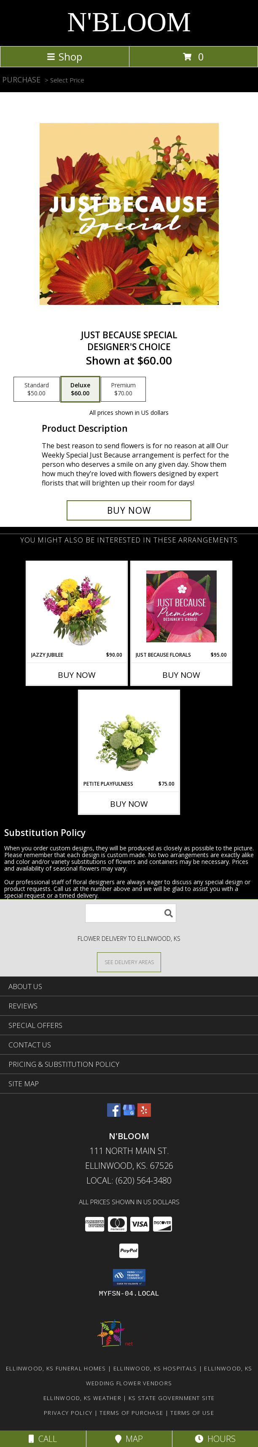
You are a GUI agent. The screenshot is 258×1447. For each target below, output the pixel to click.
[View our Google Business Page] (129, 1114)
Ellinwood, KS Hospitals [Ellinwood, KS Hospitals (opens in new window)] (155, 1368)
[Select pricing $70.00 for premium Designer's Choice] (123, 389)
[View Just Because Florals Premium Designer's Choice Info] (181, 606)
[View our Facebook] (114, 1114)
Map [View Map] (129, 1438)
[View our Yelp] (144, 1114)
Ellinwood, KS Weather (82, 1398)
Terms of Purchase (131, 1413)
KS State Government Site (172, 1398)
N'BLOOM (129, 22)
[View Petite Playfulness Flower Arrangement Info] (129, 735)
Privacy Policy (68, 1413)
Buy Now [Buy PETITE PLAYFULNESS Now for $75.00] (129, 803)
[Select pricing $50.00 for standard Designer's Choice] (36, 389)
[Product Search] (130, 913)
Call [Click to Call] (43, 1438)
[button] (129, 1277)
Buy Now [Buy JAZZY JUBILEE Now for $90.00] (77, 674)
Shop (64, 56)
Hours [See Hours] (215, 1438)
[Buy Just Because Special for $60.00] (129, 510)
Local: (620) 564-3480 (129, 1180)
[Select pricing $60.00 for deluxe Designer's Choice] (80, 389)
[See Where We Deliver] (129, 962)
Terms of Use (192, 1413)
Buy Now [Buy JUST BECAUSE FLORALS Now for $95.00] (181, 674)
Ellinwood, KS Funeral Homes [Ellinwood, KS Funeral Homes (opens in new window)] (56, 1368)
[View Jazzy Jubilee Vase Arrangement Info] (77, 606)
